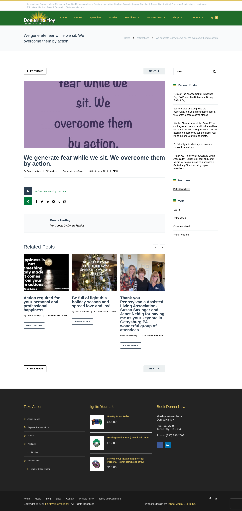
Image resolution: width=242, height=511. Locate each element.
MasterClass (154, 17)
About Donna (33, 418)
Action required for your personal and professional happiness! (42, 304)
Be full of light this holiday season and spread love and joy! (91, 302)
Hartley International (57, 503)
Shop (176, 17)
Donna (78, 17)
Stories (113, 17)
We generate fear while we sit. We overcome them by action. (94, 160)
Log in (176, 209)
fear (65, 191)
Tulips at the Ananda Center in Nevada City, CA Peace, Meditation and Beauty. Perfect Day (193, 97)
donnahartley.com (52, 191)
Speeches (95, 17)
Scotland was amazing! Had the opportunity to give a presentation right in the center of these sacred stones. (194, 111)
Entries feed (179, 218)
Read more (34, 325)
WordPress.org (181, 234)
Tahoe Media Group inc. (181, 503)
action (38, 191)
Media (38, 498)
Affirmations (143, 38)
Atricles (34, 451)
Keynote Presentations (38, 426)
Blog (48, 498)
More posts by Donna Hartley (67, 225)
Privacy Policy (86, 498)
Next (152, 71)
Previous (36, 71)
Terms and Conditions (110, 498)
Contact (70, 498)
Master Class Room (40, 468)
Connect (195, 17)
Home (63, 17)
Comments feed (181, 226)
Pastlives (130, 17)
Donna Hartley (34, 171)
